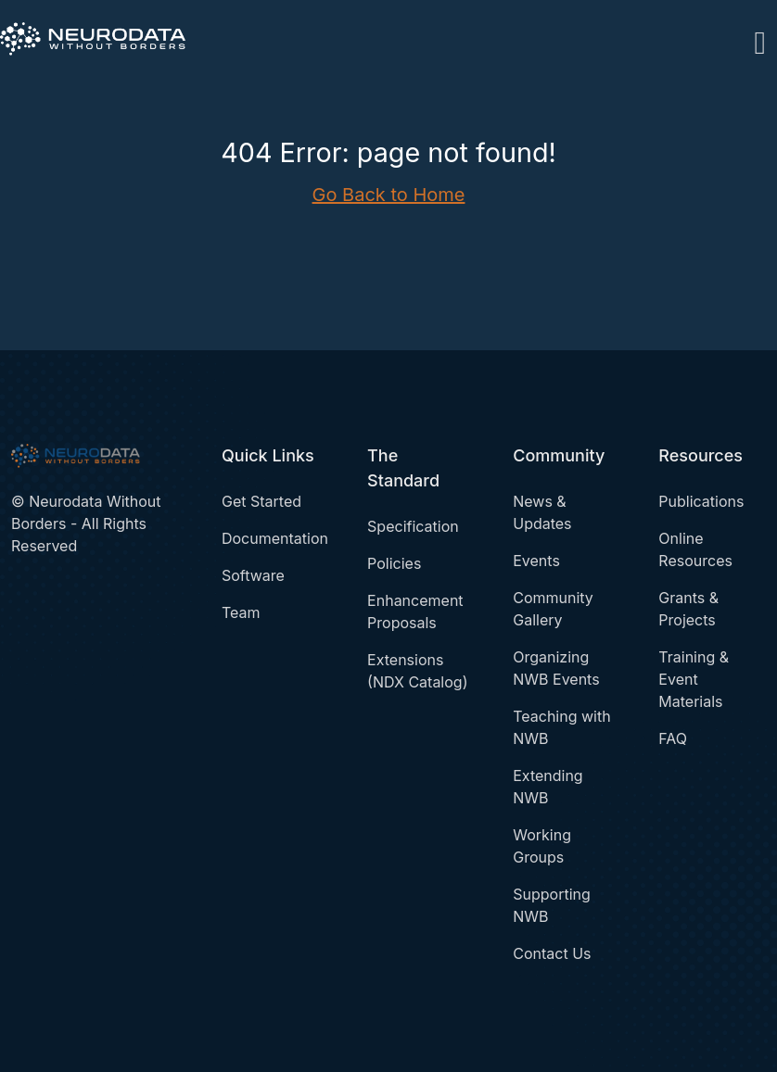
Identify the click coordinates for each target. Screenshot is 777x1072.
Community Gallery (553, 608)
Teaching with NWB (561, 727)
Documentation (275, 538)
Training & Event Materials (693, 679)
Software (253, 575)
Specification (413, 526)
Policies (394, 563)
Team (241, 612)
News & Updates (542, 512)
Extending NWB (547, 786)
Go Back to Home (388, 194)
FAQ (672, 738)
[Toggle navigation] (760, 39)
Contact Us (552, 953)
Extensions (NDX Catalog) (417, 670)
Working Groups (542, 846)
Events (536, 560)
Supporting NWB (552, 905)
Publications (701, 501)
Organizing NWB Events (556, 668)
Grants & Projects (688, 608)
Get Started (261, 501)
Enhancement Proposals (415, 611)
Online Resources (695, 549)
